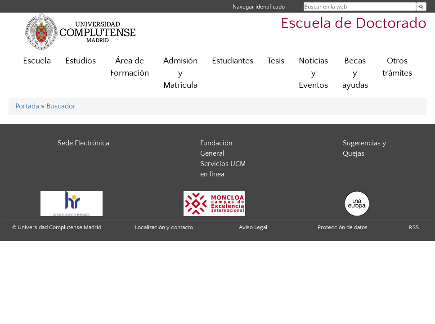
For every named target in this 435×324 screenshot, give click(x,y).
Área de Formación (129, 67)
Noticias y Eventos (313, 73)
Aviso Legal (253, 227)
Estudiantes (232, 61)
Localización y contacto (164, 227)
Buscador (61, 106)
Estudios (80, 61)
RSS (414, 227)
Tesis (275, 61)
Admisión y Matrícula (180, 73)
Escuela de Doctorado (353, 23)
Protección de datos (343, 227)
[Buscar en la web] (421, 6)
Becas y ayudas (355, 73)
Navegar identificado (259, 6)
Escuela (37, 61)
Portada (27, 106)
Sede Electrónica (83, 143)
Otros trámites (397, 67)
